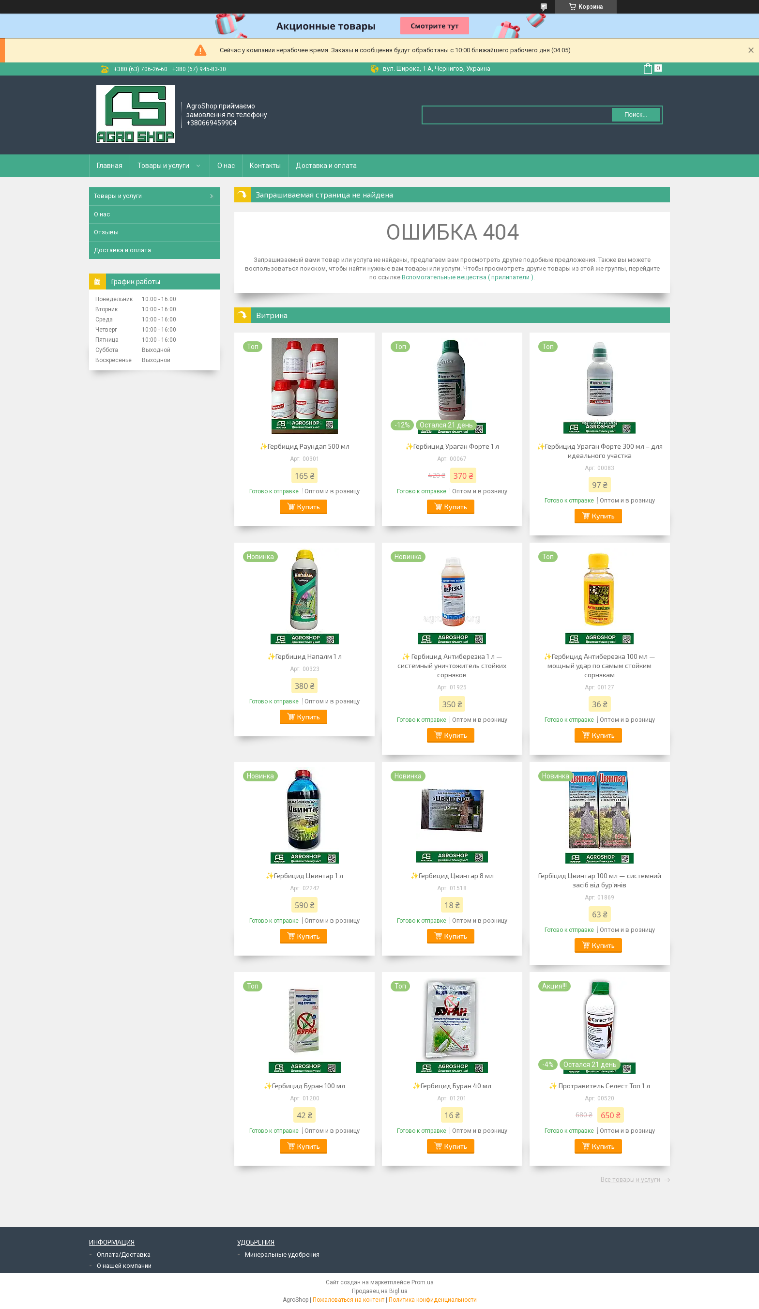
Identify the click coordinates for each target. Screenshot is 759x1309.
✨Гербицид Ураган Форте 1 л (452, 446)
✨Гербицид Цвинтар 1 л (304, 875)
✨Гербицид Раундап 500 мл (304, 446)
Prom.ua (422, 1282)
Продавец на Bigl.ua (380, 1291)
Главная (109, 165)
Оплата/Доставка (124, 1254)
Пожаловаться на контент (348, 1299)
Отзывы (106, 232)
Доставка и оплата (326, 165)
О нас (226, 165)
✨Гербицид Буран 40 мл (451, 1085)
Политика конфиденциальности (433, 1299)
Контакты (265, 165)
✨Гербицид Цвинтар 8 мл (452, 875)
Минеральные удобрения (282, 1254)
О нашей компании (124, 1265)
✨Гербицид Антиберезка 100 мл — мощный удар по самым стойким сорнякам (599, 665)
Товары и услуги (163, 165)
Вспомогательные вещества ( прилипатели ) (467, 277)
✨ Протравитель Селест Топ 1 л (599, 1085)
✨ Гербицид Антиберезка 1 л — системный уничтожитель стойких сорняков (451, 665)
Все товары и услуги (630, 1179)
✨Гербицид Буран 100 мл (304, 1085)
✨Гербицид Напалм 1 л (304, 656)
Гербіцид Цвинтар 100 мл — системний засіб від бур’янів (599, 880)
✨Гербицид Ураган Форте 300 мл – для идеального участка (600, 450)
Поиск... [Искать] (636, 114)
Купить (308, 506)
